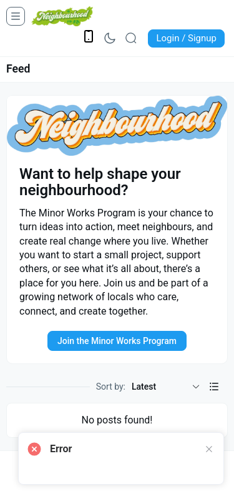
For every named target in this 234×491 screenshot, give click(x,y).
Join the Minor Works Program (117, 341)
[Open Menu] (15, 16)
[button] (214, 387)
